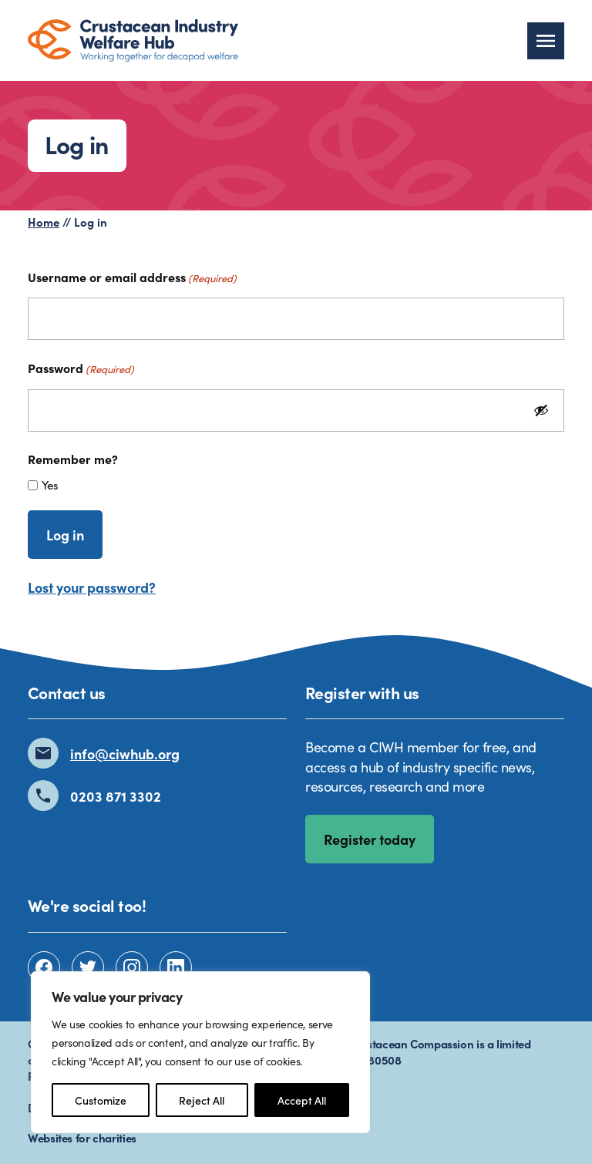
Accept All (302, 1100)
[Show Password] (541, 410)
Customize (100, 1100)
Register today (369, 839)
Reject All (201, 1100)
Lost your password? (92, 587)
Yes (50, 485)
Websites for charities (82, 1137)
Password (81, 367)
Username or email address (132, 276)
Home (43, 222)
